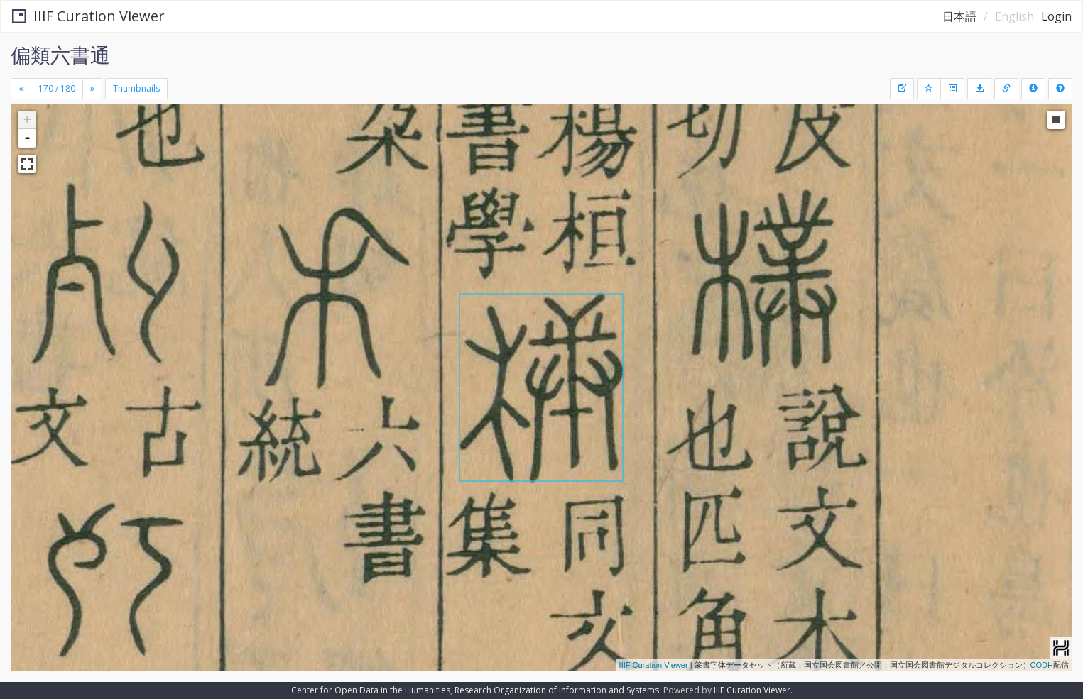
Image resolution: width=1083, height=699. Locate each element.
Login (1056, 16)
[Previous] (21, 88)
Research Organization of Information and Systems (557, 690)
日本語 (959, 16)
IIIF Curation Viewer (88, 16)
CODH (1041, 665)
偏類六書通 (60, 54)
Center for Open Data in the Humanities (370, 690)
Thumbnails (136, 88)
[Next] (92, 88)
